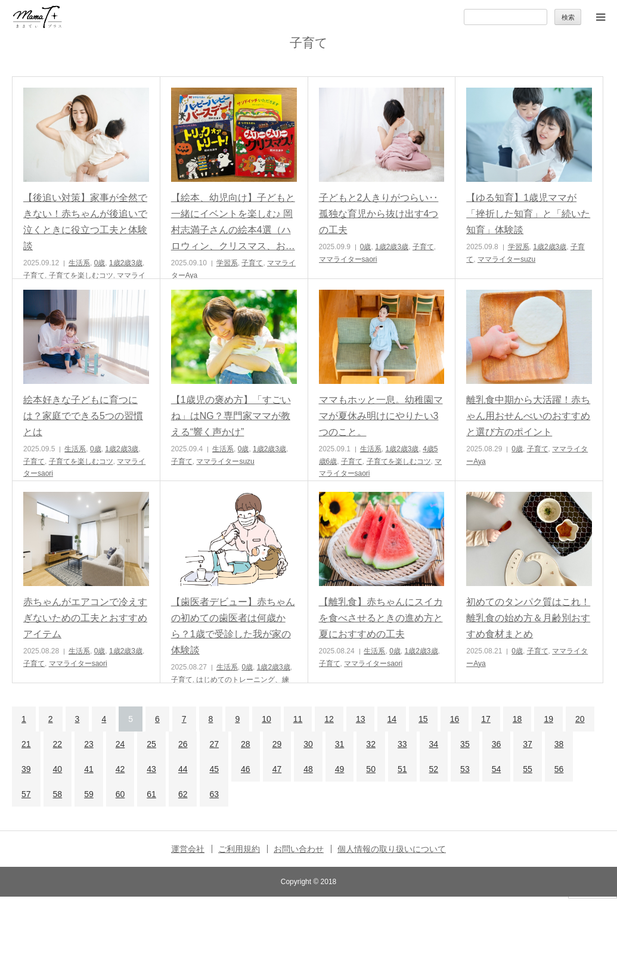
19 (548, 719)
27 (214, 744)
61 (151, 794)
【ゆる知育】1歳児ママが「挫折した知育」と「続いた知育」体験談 (528, 214)
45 (214, 769)
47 (277, 769)
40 (58, 769)
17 (486, 719)
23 (89, 744)
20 (580, 719)
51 (402, 769)
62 (183, 794)
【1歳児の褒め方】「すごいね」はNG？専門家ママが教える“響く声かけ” (231, 416)
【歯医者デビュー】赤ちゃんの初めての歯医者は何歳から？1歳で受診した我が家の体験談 (233, 626)
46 (245, 769)
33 (402, 744)
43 (151, 769)
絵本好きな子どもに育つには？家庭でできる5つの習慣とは (83, 416)
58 (58, 794)
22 (58, 744)
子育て (34, 275)
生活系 (79, 263)
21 (26, 744)
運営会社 (187, 849)
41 (89, 769)
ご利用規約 (239, 849)
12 (329, 719)
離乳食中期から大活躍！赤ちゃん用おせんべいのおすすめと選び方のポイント (528, 416)
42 (120, 769)
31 (340, 744)
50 (371, 769)
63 (214, 794)
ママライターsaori (348, 259)
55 (527, 769)
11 (298, 719)
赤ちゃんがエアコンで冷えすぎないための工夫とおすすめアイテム (85, 618)
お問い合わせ (299, 849)
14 (391, 719)
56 (559, 769)
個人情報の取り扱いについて (391, 849)
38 (559, 744)
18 (517, 719)
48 (308, 769)
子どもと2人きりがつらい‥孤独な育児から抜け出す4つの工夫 (379, 214)
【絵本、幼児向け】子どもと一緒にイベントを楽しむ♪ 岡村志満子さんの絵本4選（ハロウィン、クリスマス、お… (233, 222)
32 (371, 744)
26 (183, 744)
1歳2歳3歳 (125, 263)
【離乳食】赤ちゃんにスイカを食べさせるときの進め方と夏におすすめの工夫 (381, 618)
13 (360, 719)
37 (527, 744)
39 (26, 769)
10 (266, 719)
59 (89, 794)
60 (120, 794)
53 (465, 769)
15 (423, 719)
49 (340, 769)
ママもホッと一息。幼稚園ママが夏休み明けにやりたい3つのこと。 (381, 416)
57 (26, 794)
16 (455, 719)
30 (308, 744)
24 (120, 744)
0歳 (100, 263)
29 (277, 744)
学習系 (227, 263)
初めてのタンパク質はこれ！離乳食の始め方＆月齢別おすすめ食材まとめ (528, 618)
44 (183, 769)
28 (245, 744)
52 (434, 769)
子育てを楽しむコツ (81, 275)
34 (434, 744)
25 (151, 744)
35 (465, 744)
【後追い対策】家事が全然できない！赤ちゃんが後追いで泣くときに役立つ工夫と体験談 (85, 222)
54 (496, 769)
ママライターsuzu (506, 259)
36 (496, 744)
